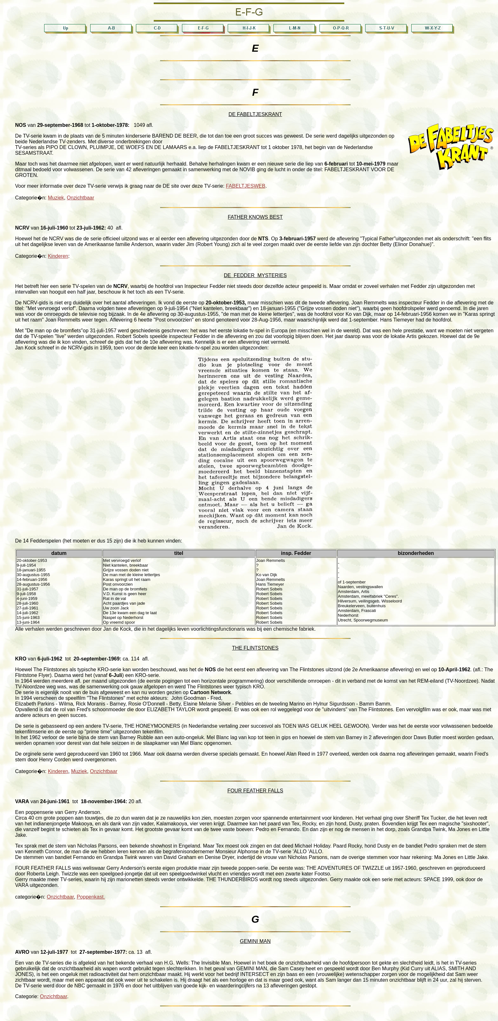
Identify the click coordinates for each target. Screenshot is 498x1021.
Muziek (56, 197)
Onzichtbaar (80, 197)
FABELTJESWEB (245, 186)
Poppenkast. (91, 897)
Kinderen (58, 256)
